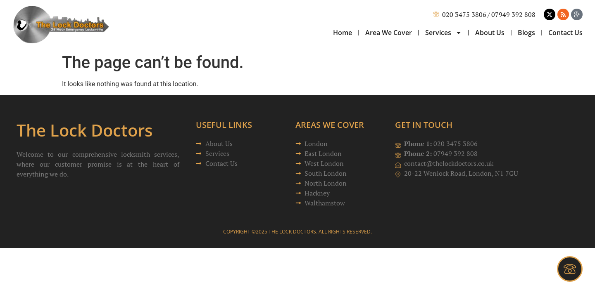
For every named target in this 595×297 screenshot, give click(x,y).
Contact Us (565, 32)
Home (342, 32)
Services (443, 32)
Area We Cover (388, 32)
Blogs (526, 32)
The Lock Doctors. (293, 231)
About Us (490, 32)
